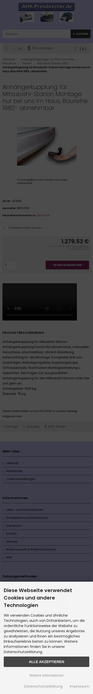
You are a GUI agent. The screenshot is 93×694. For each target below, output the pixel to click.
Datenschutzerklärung (43, 686)
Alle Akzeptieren (46, 662)
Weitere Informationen (46, 675)
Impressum (79, 686)
